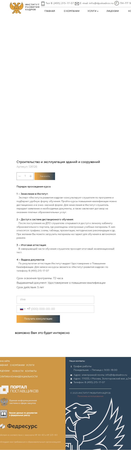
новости (17, 371)
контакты (30, 371)
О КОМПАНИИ (71, 11)
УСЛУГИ (92, 11)
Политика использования (90, 396)
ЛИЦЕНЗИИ (113, 11)
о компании (17, 365)
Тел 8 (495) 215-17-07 (60, 3)
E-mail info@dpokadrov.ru (97, 3)
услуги (30, 365)
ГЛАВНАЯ (49, 11)
